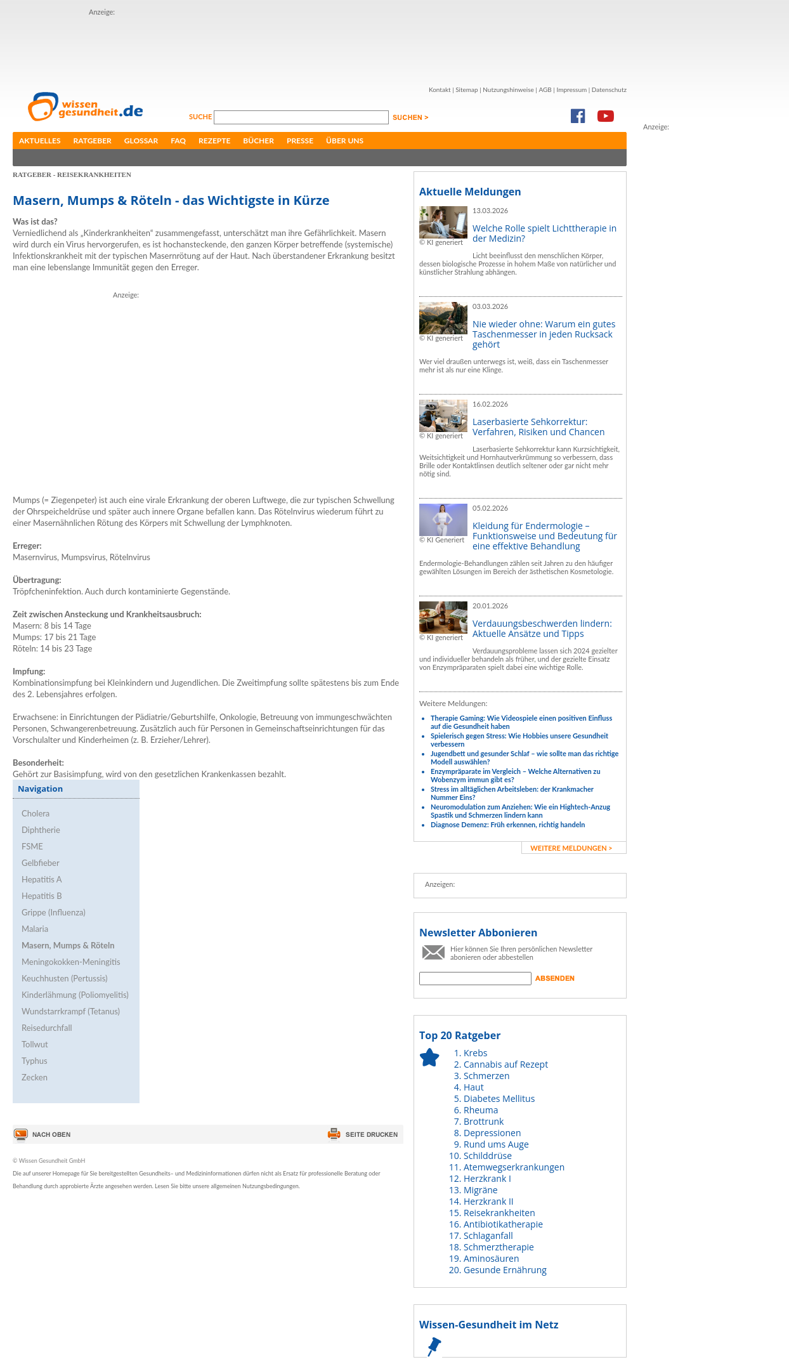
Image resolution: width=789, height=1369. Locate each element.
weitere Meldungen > (571, 848)
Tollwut (35, 1044)
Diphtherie (41, 830)
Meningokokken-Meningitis (71, 962)
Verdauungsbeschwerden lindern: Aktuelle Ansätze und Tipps (542, 628)
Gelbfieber (41, 863)
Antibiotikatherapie (503, 1224)
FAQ (178, 140)
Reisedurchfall (47, 1028)
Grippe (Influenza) (54, 912)
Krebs (475, 1053)
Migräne (481, 1190)
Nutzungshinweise (508, 89)
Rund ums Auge (496, 1144)
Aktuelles (40, 140)
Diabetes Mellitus (499, 1098)
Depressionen (492, 1133)
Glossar (141, 140)
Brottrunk (484, 1121)
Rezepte (214, 140)
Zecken (35, 1077)
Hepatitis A (42, 879)
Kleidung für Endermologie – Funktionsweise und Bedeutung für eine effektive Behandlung (545, 536)
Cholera (35, 813)
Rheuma (481, 1110)
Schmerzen (487, 1076)
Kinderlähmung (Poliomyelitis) (75, 995)
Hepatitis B (42, 896)
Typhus (35, 1061)
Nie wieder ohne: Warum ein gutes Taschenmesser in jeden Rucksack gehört (544, 334)
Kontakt (440, 89)
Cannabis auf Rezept (506, 1064)
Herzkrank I (487, 1178)
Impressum (571, 89)
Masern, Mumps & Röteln (68, 945)
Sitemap (466, 89)
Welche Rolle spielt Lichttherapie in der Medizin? (544, 233)
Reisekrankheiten (499, 1213)
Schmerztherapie (499, 1247)
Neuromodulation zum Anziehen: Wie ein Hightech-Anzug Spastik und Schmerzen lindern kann (520, 810)
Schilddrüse (488, 1156)
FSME (32, 846)
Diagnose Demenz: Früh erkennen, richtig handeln (508, 824)
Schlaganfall (488, 1235)
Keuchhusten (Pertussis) (65, 978)
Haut (474, 1087)
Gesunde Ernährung (505, 1270)
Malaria (35, 929)
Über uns (344, 140)
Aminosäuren (491, 1258)
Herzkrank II (489, 1201)
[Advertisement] (320, 46)
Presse (300, 140)
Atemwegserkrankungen (514, 1167)
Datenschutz (609, 89)
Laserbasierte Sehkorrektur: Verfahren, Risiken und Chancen (539, 427)
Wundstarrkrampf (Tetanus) (71, 1011)
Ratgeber (93, 140)
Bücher (258, 140)
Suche (201, 116)
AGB (544, 89)
